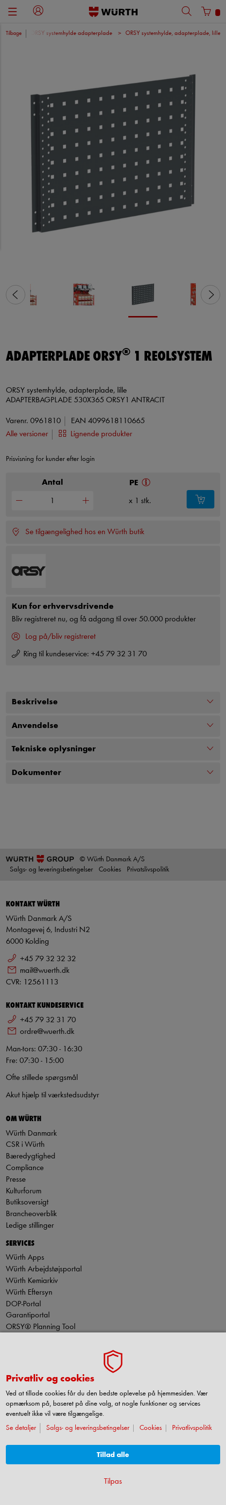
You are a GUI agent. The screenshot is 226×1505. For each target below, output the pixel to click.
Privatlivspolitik (192, 1428)
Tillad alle (113, 1454)
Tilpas (113, 1481)
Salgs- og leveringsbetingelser (87, 1428)
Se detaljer (21, 1428)
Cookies (150, 1428)
